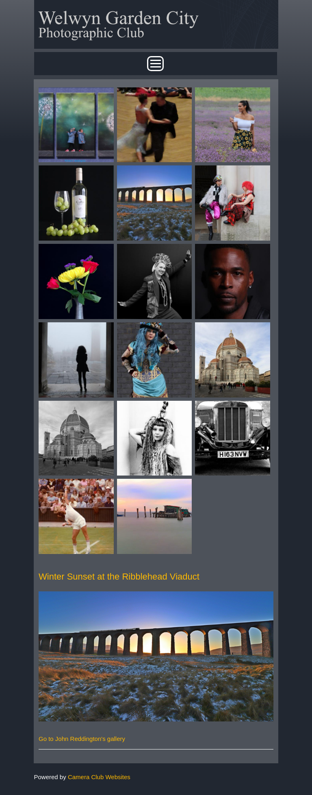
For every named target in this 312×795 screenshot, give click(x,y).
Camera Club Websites (99, 776)
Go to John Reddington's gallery (82, 738)
